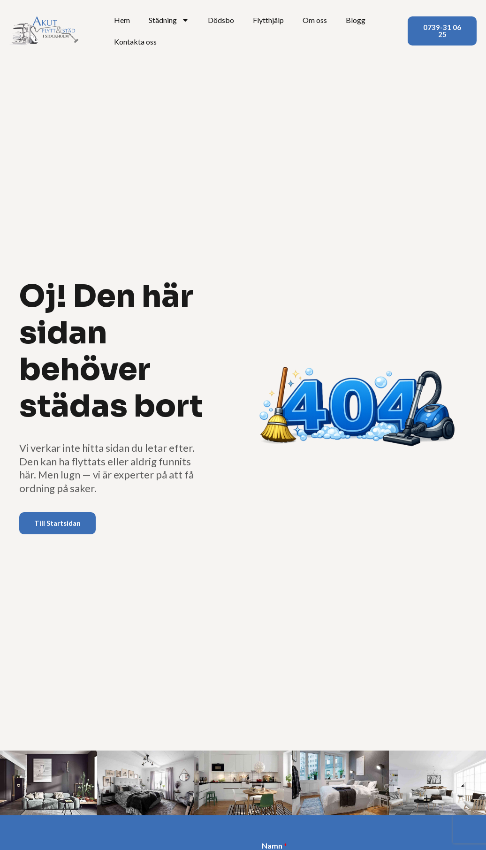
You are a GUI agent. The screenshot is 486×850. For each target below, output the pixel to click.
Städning (169, 20)
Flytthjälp (268, 19)
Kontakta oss (135, 41)
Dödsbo (221, 19)
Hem (122, 19)
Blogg (355, 19)
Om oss (315, 19)
